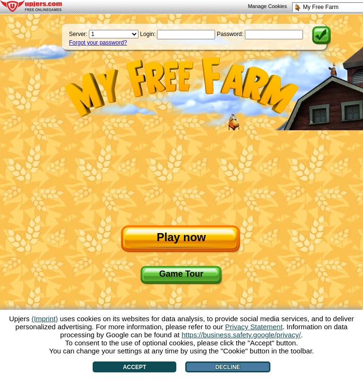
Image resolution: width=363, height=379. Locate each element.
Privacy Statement (254, 327)
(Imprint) (45, 319)
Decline (227, 367)
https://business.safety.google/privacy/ (241, 335)
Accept (134, 367)
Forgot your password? (98, 42)
